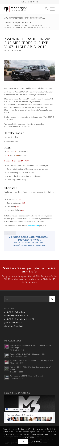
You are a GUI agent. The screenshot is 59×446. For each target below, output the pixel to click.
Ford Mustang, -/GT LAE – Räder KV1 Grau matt (26, 376)
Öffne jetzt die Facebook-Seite (18, 409)
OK (23, 441)
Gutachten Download (13, 326)
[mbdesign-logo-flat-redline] (24, 9)
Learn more (35, 441)
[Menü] (51, 9)
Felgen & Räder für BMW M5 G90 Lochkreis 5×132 (27, 354)
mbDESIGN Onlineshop (14, 312)
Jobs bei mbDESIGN (13, 322)
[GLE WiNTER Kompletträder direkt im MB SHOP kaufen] (29, 275)
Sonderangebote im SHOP (16, 315)
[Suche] (45, 9)
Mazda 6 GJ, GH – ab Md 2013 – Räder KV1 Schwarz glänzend (31, 360)
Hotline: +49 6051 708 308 (29, 2)
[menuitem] (45, 9)
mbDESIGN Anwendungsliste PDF (19, 319)
